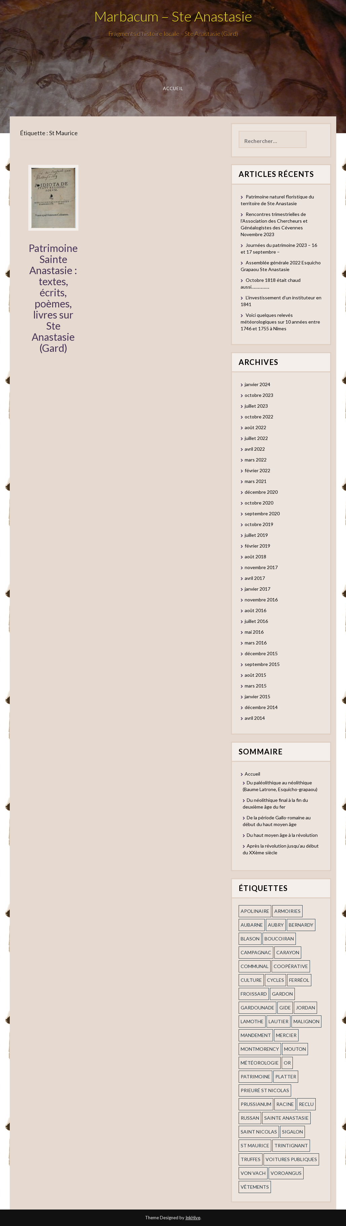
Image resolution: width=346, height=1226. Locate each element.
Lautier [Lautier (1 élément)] (278, 1021)
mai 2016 (254, 632)
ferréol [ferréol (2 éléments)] (299, 980)
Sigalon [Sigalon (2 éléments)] (292, 1132)
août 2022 (255, 427)
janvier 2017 (257, 589)
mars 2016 (256, 642)
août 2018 (255, 556)
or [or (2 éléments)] (287, 1063)
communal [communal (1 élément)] (255, 966)
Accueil (173, 88)
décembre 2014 (261, 707)
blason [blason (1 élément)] (250, 938)
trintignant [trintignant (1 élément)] (291, 1145)
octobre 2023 (259, 395)
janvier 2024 (257, 384)
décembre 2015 (261, 653)
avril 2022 (255, 449)
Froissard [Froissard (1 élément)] (254, 994)
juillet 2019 (256, 535)
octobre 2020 (259, 503)
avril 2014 (255, 718)
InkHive (192, 1217)
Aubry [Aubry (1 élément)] (276, 925)
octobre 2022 (259, 416)
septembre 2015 (262, 664)
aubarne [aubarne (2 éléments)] (252, 925)
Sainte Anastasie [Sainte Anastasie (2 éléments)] (286, 1118)
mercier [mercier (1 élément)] (286, 1035)
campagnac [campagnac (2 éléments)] (256, 952)
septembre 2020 (262, 513)
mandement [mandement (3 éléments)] (256, 1035)
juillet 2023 (256, 406)
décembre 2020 (261, 492)
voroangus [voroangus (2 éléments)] (286, 1173)
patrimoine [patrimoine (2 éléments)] (255, 1076)
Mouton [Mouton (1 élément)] (295, 1049)
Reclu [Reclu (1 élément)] (306, 1104)
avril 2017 (255, 578)
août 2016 (255, 610)
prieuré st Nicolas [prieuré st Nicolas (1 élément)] (265, 1090)
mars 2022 (256, 459)
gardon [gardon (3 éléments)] (282, 994)
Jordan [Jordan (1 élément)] (305, 1007)
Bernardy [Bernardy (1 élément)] (301, 925)
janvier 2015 (257, 696)
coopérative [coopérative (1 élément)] (291, 966)
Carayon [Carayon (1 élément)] (287, 952)
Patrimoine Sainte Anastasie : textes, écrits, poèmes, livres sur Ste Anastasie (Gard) (53, 298)
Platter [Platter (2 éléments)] (285, 1076)
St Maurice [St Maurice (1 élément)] (255, 1145)
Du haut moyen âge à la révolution (282, 835)
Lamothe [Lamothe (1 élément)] (252, 1021)
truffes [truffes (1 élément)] (251, 1159)
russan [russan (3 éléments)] (250, 1118)
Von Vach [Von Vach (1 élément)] (253, 1173)
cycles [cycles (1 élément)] (275, 980)
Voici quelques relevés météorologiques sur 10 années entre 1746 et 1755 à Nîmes (280, 321)
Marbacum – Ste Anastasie (173, 16)
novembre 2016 (261, 599)
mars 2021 (256, 481)
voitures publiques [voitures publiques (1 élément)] (291, 1159)
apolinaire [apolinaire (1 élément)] (255, 911)
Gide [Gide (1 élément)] (285, 1007)
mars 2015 (256, 686)
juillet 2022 (256, 438)
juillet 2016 (256, 621)
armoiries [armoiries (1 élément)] (287, 911)
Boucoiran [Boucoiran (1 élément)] (279, 938)
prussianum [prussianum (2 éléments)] (256, 1104)
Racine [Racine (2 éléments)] (285, 1104)
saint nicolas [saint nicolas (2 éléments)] (259, 1132)
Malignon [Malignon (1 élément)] (306, 1021)
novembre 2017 (261, 567)
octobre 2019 (259, 524)
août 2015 (255, 675)
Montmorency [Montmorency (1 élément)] (260, 1049)
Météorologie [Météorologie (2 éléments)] (260, 1063)
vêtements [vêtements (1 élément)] (255, 1187)
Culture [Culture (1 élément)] (251, 980)
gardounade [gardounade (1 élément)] (257, 1007)
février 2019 (257, 546)
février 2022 (257, 470)
